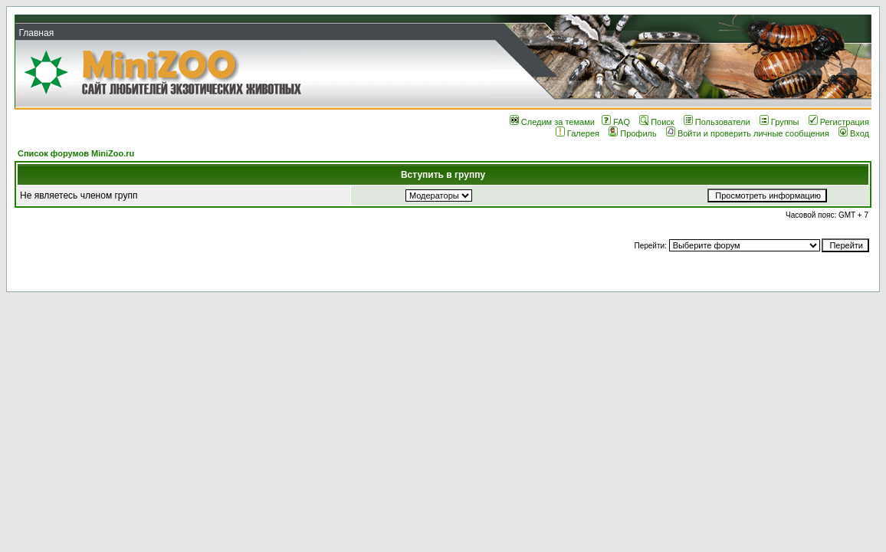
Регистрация (839, 122)
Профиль (633, 133)
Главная (36, 33)
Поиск (656, 122)
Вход (853, 133)
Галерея (577, 133)
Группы (779, 122)
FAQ (616, 122)
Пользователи (717, 122)
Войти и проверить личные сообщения (747, 133)
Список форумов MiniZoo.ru (76, 153)
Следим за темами (552, 122)
